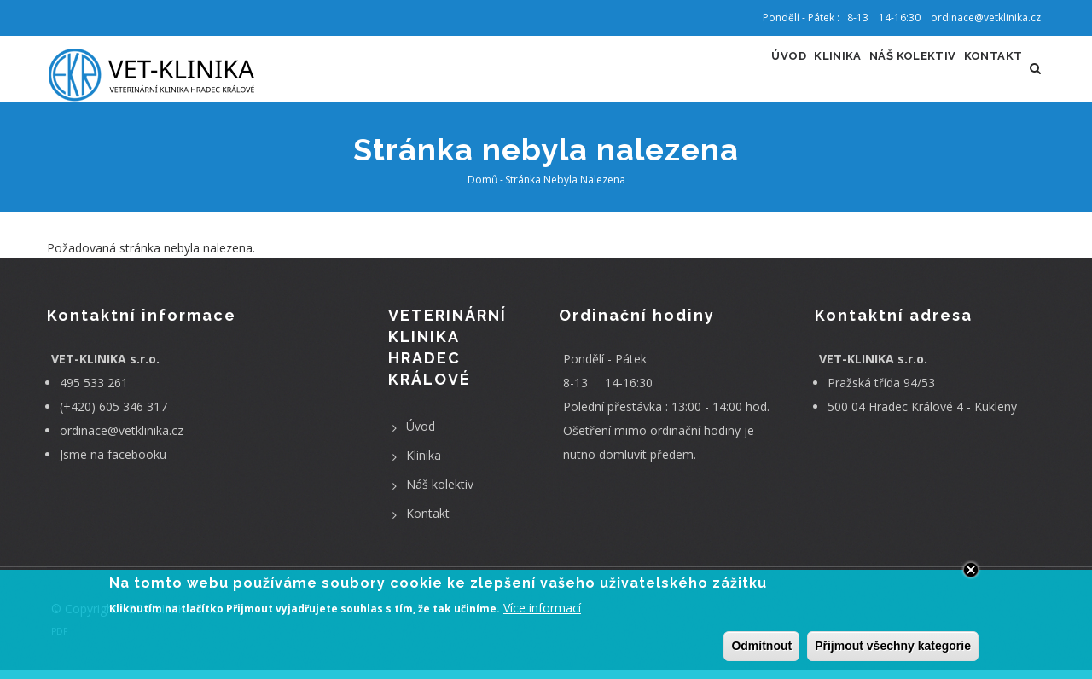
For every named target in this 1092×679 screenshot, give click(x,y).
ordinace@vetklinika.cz (121, 439)
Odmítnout (761, 646)
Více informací (542, 609)
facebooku (136, 463)
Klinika (794, 73)
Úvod (730, 73)
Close (971, 570)
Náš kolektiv (886, 73)
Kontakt (985, 73)
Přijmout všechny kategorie (893, 646)
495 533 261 (94, 391)
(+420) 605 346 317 (113, 415)
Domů (482, 189)
